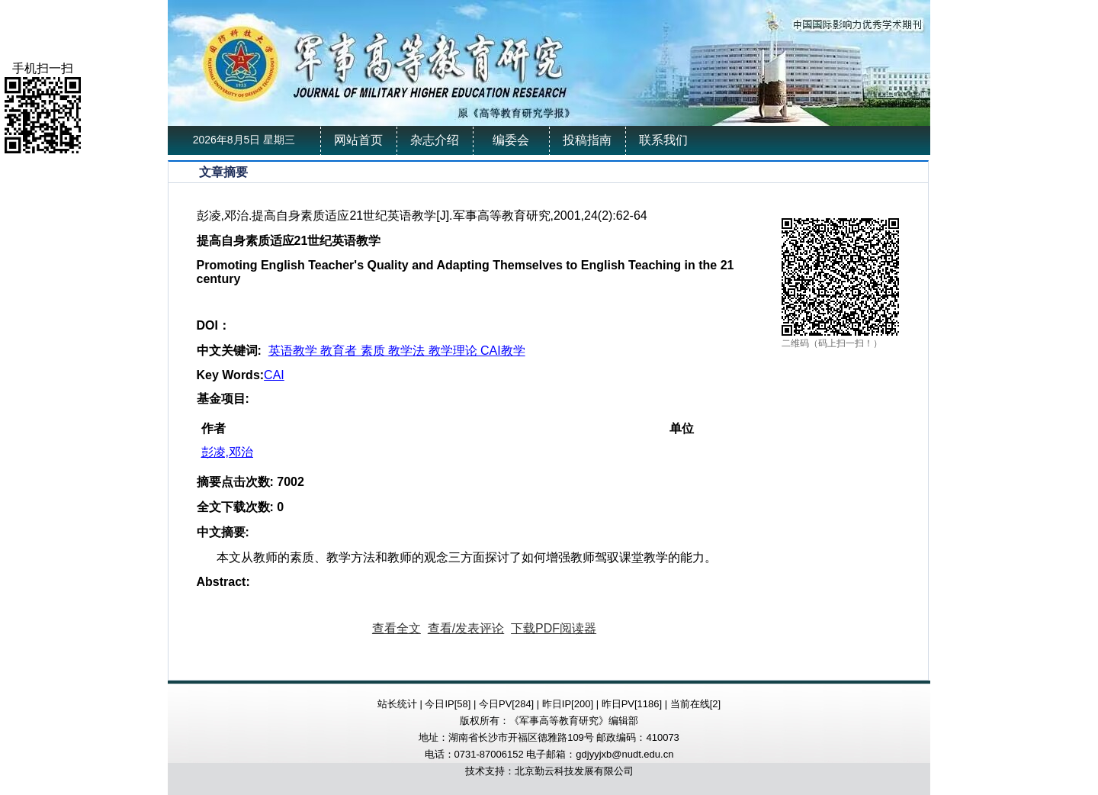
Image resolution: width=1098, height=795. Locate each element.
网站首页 (358, 140)
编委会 (511, 140)
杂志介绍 (434, 140)
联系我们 (663, 140)
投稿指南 (587, 140)
